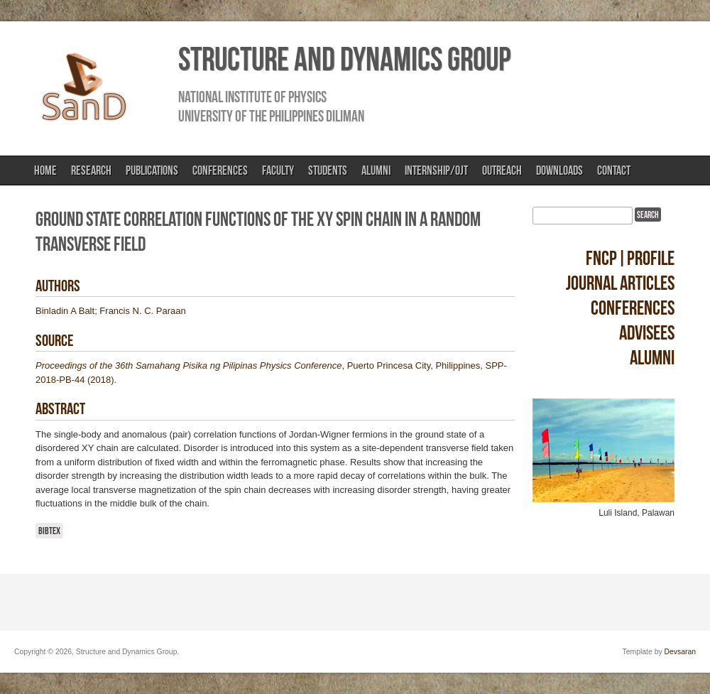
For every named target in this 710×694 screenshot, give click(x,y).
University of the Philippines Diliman (271, 115)
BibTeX (49, 530)
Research (91, 170)
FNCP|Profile (630, 258)
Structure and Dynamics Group (344, 59)
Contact (613, 170)
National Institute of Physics (252, 96)
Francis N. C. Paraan (142, 310)
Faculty (278, 170)
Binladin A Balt (65, 310)
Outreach (502, 170)
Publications (152, 170)
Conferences (220, 170)
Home (45, 170)
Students (327, 170)
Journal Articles (620, 283)
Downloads (559, 170)
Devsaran (680, 652)
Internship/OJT (436, 170)
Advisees (646, 333)
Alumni (375, 170)
